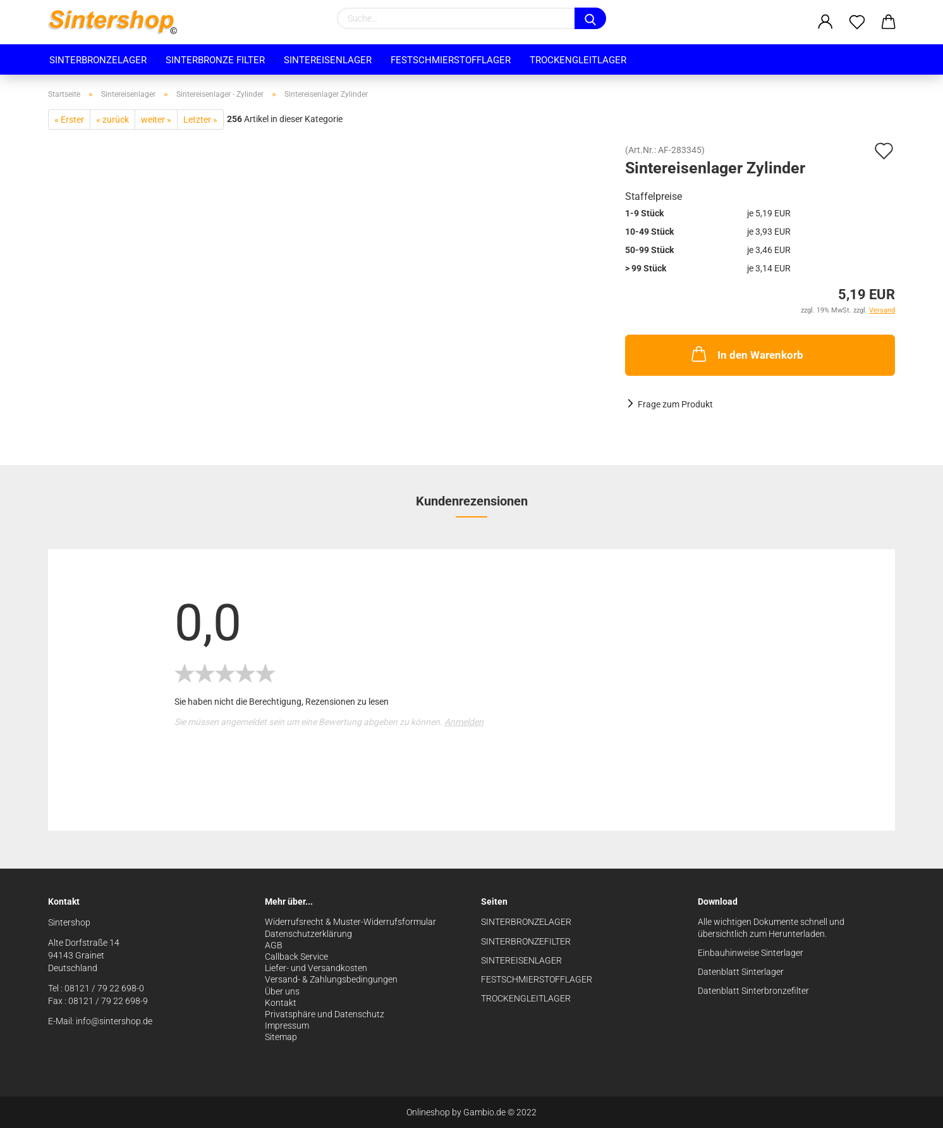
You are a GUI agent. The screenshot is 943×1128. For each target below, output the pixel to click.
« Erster (69, 120)
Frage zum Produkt (675, 404)
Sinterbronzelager (98, 60)
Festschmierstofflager (451, 60)
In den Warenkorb (746, 354)
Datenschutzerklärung (308, 934)
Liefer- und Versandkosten (316, 968)
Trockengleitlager (578, 60)
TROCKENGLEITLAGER (526, 998)
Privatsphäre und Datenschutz (324, 1014)
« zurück (112, 120)
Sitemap (281, 1037)
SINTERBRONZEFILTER (526, 941)
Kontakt (280, 1003)
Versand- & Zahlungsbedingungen (331, 979)
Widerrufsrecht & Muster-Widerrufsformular (350, 922)
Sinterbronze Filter (215, 60)
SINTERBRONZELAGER (526, 922)
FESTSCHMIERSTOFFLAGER (536, 979)
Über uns (282, 991)
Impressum (287, 1025)
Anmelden (464, 722)
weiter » (156, 120)
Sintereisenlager (328, 60)
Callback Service (296, 956)
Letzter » (200, 120)
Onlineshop (428, 1112)
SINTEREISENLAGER (521, 960)
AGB (274, 945)
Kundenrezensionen (472, 501)
